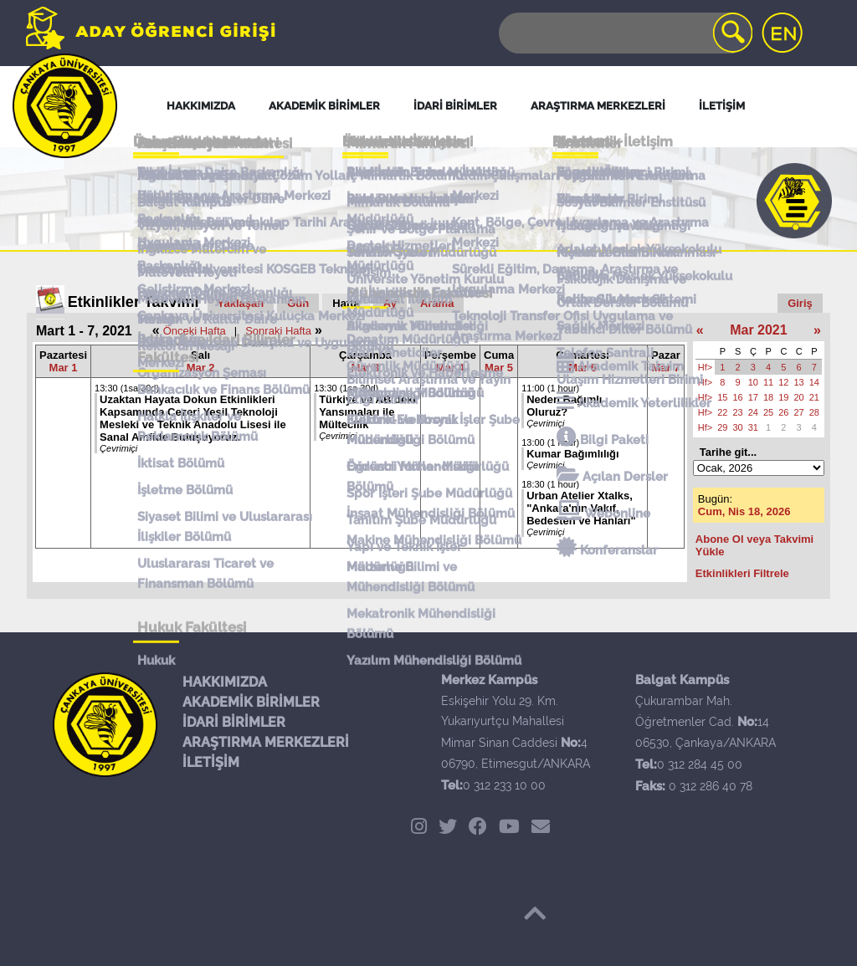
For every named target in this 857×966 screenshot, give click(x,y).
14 (814, 382)
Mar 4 (450, 367)
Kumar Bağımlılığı (572, 453)
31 (753, 427)
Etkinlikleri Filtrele (742, 573)
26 (783, 412)
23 (738, 412)
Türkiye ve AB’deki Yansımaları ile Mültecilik (367, 412)
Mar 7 (665, 367)
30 (738, 427)
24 (753, 412)
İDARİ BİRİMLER (233, 722)
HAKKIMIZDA (224, 682)
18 (768, 397)
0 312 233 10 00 (504, 785)
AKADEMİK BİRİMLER (251, 702)
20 (799, 397)
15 (722, 397)
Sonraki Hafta (278, 331)
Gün (298, 303)
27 (799, 412)
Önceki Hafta (194, 331)
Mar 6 (582, 367)
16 (738, 397)
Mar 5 (499, 367)
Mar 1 (63, 367)
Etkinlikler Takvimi (133, 302)
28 (814, 412)
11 (768, 382)
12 (783, 382)
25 (768, 412)
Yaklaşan (241, 303)
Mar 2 (201, 367)
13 (799, 382)
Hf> (705, 367)
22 (722, 412)
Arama (437, 303)
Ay (390, 303)
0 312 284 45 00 (699, 764)
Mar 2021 (759, 330)
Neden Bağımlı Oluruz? (564, 405)
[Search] (624, 33)
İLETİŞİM (210, 762)
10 (753, 382)
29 (722, 427)
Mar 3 (366, 367)
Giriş (800, 303)
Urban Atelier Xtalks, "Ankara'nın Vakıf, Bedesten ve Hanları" (580, 508)
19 (783, 397)
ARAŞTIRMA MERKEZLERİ (265, 742)
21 (814, 397)
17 (753, 397)
